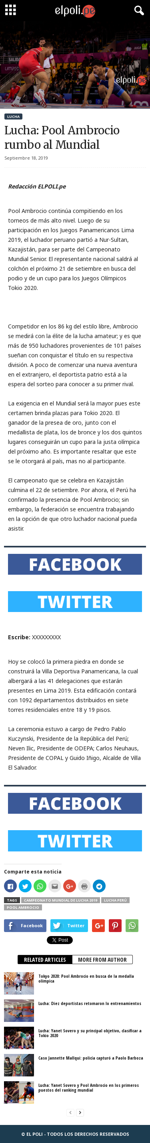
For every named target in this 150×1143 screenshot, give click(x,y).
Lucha (13, 116)
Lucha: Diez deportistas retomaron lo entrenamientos (89, 1003)
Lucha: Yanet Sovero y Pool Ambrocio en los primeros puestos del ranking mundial (88, 1087)
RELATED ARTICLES (45, 959)
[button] (137, 11)
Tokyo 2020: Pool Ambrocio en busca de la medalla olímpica (86, 978)
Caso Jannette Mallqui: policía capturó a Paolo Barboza (90, 1058)
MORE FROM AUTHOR (102, 959)
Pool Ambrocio (23, 907)
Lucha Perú (115, 900)
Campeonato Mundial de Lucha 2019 (60, 900)
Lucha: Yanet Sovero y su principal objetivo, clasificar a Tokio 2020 (90, 1032)
